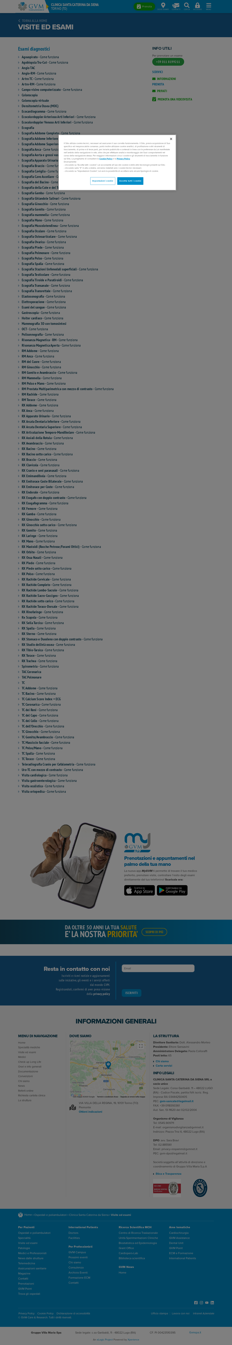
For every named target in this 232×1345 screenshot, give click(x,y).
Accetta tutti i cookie (130, 180)
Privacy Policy (123, 158)
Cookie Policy (105, 158)
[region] (117, 163)
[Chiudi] (171, 139)
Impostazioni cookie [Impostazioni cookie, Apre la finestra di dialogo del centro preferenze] (102, 180)
